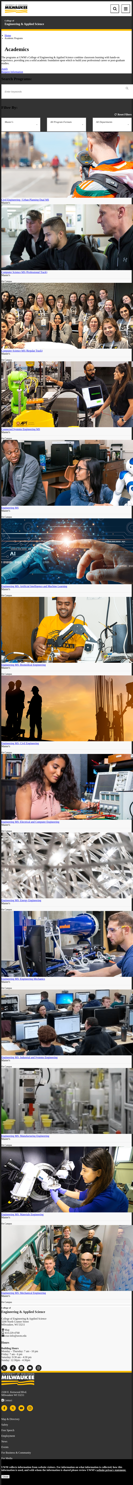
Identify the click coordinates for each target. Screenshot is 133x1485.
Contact (8, 1400)
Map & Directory (10, 1419)
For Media (6, 1458)
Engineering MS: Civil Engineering (20, 743)
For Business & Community (16, 1452)
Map (7, 1329)
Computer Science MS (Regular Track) (22, 350)
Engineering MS (10, 507)
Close (5, 1476)
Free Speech (7, 1430)
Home (8, 35)
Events (5, 1447)
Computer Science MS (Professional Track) (24, 272)
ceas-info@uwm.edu (15, 1335)
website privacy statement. (111, 1470)
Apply (4, 68)
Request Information (12, 71)
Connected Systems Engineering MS (20, 429)
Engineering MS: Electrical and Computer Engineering (30, 821)
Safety (4, 1424)
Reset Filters (125, 114)
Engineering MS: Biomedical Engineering (23, 664)
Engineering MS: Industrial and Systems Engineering (29, 1057)
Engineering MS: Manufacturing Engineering (25, 1136)
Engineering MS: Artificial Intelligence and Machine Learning (34, 586)
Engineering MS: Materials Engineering (22, 1214)
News (4, 1441)
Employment (8, 1435)
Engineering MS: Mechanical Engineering (23, 1293)
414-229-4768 (12, 1332)
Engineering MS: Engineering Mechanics (23, 978)
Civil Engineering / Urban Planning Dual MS (25, 199)
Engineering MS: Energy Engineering (21, 900)
